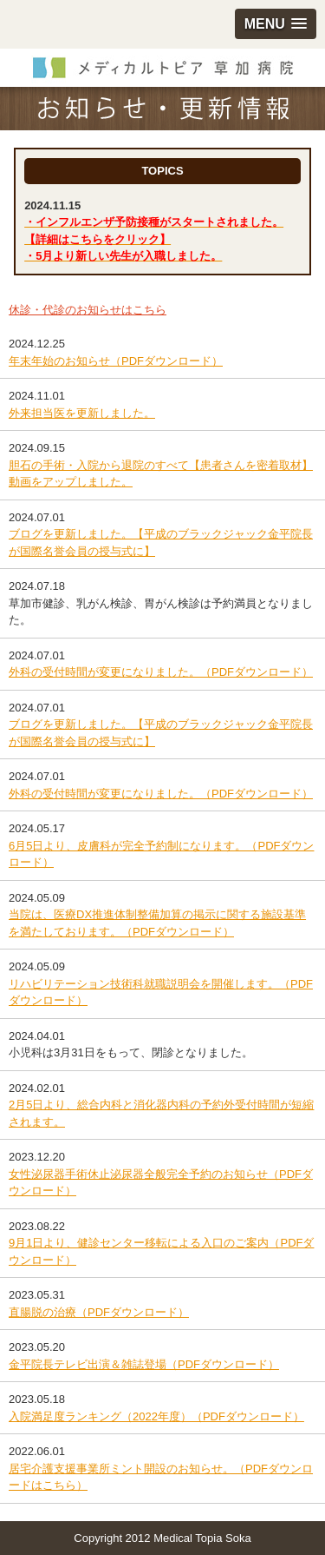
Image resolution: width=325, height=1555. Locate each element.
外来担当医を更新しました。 (82, 413)
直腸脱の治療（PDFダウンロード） (99, 1312)
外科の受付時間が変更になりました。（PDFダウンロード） (161, 671)
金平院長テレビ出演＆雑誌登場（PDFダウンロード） (144, 1364)
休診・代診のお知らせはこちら (87, 309)
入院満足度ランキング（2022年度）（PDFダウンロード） (156, 1416)
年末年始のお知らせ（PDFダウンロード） (116, 360)
